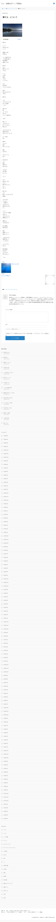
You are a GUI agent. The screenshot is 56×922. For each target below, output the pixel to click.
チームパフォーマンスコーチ (10, 289)
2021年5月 (6, 648)
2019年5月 (6, 734)
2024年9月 (6, 505)
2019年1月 (6, 749)
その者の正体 (6, 420)
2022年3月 (6, 613)
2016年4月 (6, 813)
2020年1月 (6, 706)
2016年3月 (6, 817)
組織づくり (6, 889)
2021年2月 (6, 659)
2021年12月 (6, 623)
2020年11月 (6, 670)
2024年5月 (6, 520)
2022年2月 (6, 616)
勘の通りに (6, 359)
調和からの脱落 (7, 415)
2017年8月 (6, 809)
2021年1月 (6, 663)
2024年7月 (6, 513)
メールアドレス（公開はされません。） (12, 331)
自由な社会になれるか (8, 399)
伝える (5, 856)
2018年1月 (6, 792)
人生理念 (5, 853)
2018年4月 (6, 781)
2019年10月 (6, 716)
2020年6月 (6, 688)
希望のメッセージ (7, 364)
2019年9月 (6, 720)
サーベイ (5, 842)
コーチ (5, 835)
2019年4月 (6, 738)
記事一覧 (3, 912)
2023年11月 (6, 541)
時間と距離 (6, 867)
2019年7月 (6, 727)
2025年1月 (6, 491)
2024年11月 (6, 498)
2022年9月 (6, 591)
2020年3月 (6, 699)
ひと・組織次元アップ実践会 (11, 3)
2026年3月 (6, 441)
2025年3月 (6, 484)
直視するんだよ (7, 354)
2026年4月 (6, 437)
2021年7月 (6, 641)
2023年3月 (6, 570)
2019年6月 (6, 731)
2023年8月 (6, 552)
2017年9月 (6, 806)
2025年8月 (6, 466)
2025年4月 (6, 480)
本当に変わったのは (8, 409)
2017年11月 (6, 799)
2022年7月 (6, 598)
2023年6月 (6, 559)
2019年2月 (6, 745)
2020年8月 (6, 681)
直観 (4, 874)
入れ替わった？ (7, 384)
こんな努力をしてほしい (8, 374)
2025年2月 (6, 487)
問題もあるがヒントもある (9, 394)
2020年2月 (6, 702)
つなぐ (5, 831)
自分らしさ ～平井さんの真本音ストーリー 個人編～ (11, 914)
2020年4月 (6, 695)
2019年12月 (6, 709)
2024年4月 (6, 523)
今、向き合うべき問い (8, 404)
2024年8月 (6, 509)
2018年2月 (6, 788)
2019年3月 (6, 741)
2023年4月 (6, 566)
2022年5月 (6, 606)
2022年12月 (6, 580)
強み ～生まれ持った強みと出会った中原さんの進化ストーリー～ (18, 912)
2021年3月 (6, 656)
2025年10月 (6, 459)
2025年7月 (6, 470)
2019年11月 (6, 713)
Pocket (19, 39)
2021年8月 (6, 638)
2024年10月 (6, 502)
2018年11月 (6, 756)
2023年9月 (6, 548)
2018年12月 (6, 752)
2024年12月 (6, 495)
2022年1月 (6, 620)
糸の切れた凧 (6, 369)
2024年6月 (6, 516)
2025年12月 (6, 452)
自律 (4, 896)
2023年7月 (6, 555)
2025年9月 (6, 462)
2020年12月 (6, 666)
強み (4, 860)
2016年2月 (6, 820)
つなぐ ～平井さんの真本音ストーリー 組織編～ (33, 914)
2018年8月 (6, 766)
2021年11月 (6, 627)
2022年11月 (6, 584)
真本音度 (5, 881)
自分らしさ (6, 892)
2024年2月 (6, 530)
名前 (6, 326)
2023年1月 (6, 577)
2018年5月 (6, 777)
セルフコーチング (7, 846)
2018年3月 (6, 784)
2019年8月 (6, 724)
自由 (4, 899)
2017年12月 (6, 795)
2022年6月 (6, 602)
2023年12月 (6, 538)
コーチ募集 (6, 839)
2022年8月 (6, 595)
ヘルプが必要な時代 (8, 389)
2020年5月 (6, 691)
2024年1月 (6, 534)
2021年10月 (6, 631)
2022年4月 (6, 609)
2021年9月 (6, 634)
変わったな (6, 425)
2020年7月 (6, 684)
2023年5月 (6, 563)
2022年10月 (6, 588)
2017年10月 (6, 802)
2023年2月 (6, 573)
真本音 (5, 878)
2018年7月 (6, 770)
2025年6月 (6, 473)
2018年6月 (6, 774)
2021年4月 (6, 652)
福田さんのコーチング (8, 885)
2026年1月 (6, 448)
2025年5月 (6, 477)
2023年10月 (6, 545)
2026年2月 (6, 444)
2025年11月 (6, 455)
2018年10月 (6, 759)
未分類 (5, 871)
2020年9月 (6, 677)
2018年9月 (6, 763)
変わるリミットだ (7, 379)
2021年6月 (6, 645)
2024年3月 (6, 527)
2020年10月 (6, 673)
